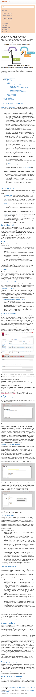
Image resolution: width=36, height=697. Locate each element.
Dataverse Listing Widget (15, 86)
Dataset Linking (7, 96)
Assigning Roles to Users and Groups (17, 91)
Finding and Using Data (7, 13)
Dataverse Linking (8, 98)
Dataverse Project (6, 1)
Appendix (5, 21)
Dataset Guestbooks (11, 94)
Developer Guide (5, 29)
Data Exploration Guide (7, 20)
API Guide (4, 25)
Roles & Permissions (11, 88)
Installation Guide (6, 27)
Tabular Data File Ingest (7, 18)
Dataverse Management (7, 15)
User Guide (4, 10)
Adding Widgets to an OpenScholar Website (19, 87)
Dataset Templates (11, 92)
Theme (8, 82)
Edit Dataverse (7, 79)
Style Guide (4, 31)
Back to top (32, 687)
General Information (11, 80)
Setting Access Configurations (16, 90)
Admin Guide (5, 23)
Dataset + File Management (8, 16)
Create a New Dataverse (9, 78)
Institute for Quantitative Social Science (16, 687)
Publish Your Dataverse (9, 99)
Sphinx (16, 688)
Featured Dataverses (11, 95)
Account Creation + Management (9, 12)
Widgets (8, 83)
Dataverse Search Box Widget (16, 84)
